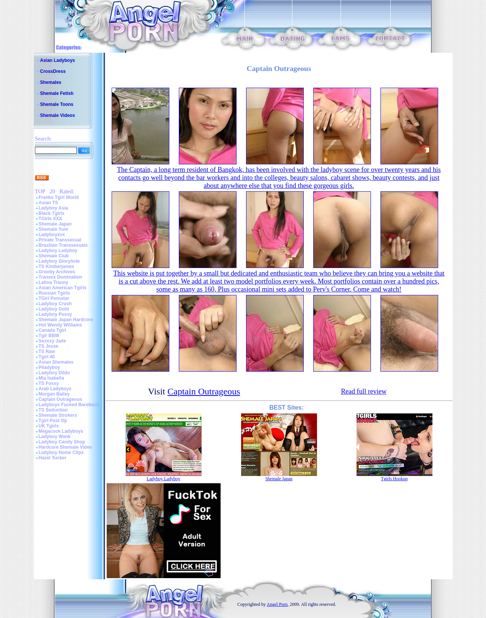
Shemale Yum (53, 229)
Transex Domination (60, 277)
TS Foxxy (49, 383)
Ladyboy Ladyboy (58, 250)
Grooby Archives (57, 271)
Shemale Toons (57, 104)
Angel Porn (277, 604)
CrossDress (53, 71)
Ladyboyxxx (52, 234)
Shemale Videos (57, 115)
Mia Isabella (51, 378)
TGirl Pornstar (54, 298)
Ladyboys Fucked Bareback (69, 404)
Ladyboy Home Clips (61, 452)
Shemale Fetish (57, 93)
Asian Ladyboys (57, 60)
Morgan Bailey (54, 394)
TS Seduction (53, 410)
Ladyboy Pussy (55, 314)
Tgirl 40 (47, 356)
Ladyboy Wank (55, 436)
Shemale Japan (55, 224)
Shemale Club (54, 256)
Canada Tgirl (52, 330)
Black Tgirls (52, 213)
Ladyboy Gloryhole (59, 261)
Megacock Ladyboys (61, 431)
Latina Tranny (53, 282)
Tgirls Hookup (394, 478)
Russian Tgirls (54, 293)
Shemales (51, 82)
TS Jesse (48, 346)
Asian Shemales (56, 362)
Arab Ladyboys (55, 388)
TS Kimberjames (56, 266)
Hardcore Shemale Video (65, 447)
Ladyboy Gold (54, 309)
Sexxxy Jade (52, 341)
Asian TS (48, 202)
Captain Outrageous (60, 399)
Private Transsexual (60, 240)
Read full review (364, 391)
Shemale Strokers (58, 415)
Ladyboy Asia (53, 208)
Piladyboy (49, 367)
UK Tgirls (49, 426)
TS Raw (47, 351)
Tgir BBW (49, 335)
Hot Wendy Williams (60, 325)
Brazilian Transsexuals (63, 245)
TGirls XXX (50, 218)
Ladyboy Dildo (54, 372)
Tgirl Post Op (53, 420)
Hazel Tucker (52, 457)
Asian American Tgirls (63, 287)
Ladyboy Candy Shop (62, 442)
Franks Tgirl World (59, 197)
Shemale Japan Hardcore (66, 319)
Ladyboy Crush (55, 303)
